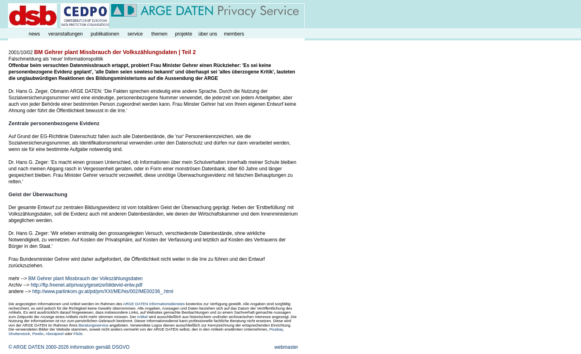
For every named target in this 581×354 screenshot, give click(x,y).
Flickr (77, 333)
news (34, 34)
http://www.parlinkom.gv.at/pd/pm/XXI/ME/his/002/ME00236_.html (102, 291)
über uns (208, 34)
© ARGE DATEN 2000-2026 (38, 347)
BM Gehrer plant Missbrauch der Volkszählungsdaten (85, 278)
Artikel (142, 316)
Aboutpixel (55, 333)
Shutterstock (19, 333)
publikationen (105, 34)
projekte (183, 34)
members (234, 34)
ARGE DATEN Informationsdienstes (154, 304)
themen (159, 34)
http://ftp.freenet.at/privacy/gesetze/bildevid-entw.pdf (86, 285)
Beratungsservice (94, 325)
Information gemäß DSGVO (100, 347)
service (135, 34)
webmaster (286, 347)
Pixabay (275, 329)
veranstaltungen (65, 34)
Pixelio (38, 333)
